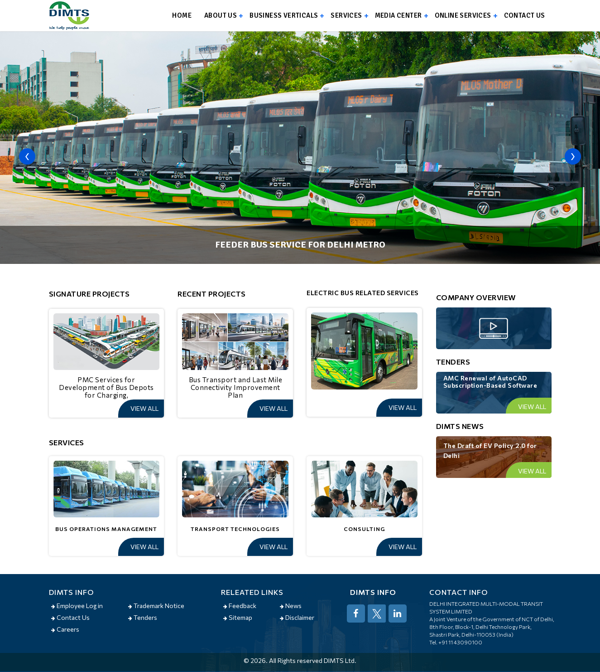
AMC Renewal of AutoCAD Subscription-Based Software (490, 381)
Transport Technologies (235, 529)
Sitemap (237, 617)
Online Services (463, 15)
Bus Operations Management (106, 529)
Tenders (142, 617)
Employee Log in (77, 605)
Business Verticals (284, 15)
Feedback (239, 605)
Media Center (398, 15)
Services (346, 15)
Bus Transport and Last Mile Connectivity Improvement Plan (236, 387)
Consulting (364, 529)
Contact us (524, 15)
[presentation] (27, 156)
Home (182, 15)
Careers (65, 629)
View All (144, 408)
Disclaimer (297, 617)
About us (220, 15)
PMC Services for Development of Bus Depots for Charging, (106, 387)
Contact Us (70, 617)
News (291, 605)
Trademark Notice (156, 605)
